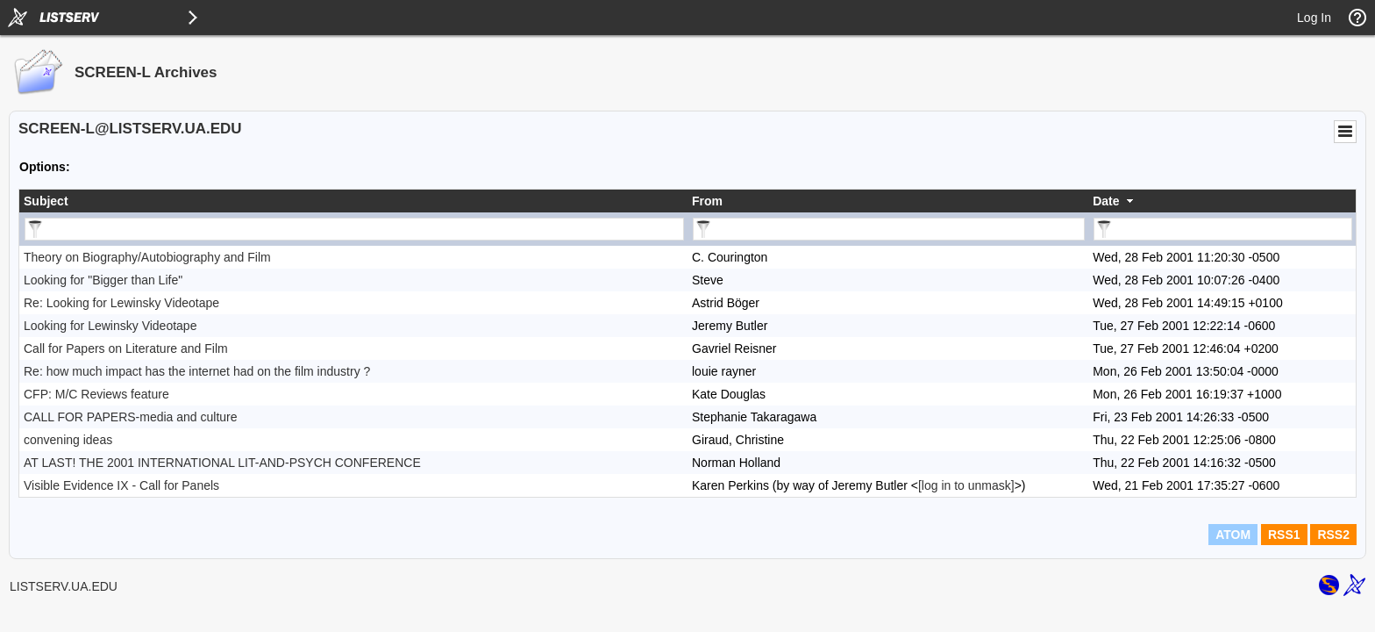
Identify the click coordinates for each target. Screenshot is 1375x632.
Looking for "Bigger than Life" (103, 280)
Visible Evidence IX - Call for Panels (121, 485)
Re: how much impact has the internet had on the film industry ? (197, 371)
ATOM (1232, 535)
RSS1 (1284, 535)
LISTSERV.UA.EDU (64, 586)
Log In (1314, 18)
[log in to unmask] (966, 485)
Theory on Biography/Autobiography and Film (147, 257)
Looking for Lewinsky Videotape (110, 326)
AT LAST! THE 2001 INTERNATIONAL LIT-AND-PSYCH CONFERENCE (222, 463)
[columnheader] (353, 201)
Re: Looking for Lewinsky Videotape (121, 303)
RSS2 (1333, 535)
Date (1106, 201)
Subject (46, 201)
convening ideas (68, 440)
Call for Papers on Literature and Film (126, 348)
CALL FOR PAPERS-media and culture (131, 417)
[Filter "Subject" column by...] (354, 229)
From (707, 201)
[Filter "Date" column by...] (1223, 229)
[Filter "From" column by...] (889, 229)
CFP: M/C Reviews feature (96, 394)
